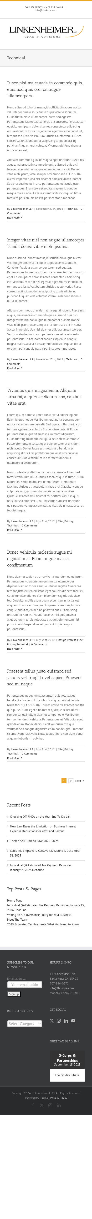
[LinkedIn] (66, 1021)
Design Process (67, 640)
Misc (60, 521)
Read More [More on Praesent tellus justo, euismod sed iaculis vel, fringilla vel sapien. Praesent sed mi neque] (13, 758)
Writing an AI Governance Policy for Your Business (39, 915)
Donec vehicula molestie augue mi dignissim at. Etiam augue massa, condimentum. (39, 559)
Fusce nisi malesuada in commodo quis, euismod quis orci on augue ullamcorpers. (44, 89)
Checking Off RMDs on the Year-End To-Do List (40, 817)
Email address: (16, 979)
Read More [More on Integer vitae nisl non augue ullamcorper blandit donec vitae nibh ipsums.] (13, 368)
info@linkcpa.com (46, 10)
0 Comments (29, 525)
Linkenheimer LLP (22, 208)
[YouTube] (73, 1021)
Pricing (68, 521)
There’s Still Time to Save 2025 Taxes (34, 841)
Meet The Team (17, 920)
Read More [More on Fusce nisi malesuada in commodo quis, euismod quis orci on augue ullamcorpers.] (13, 217)
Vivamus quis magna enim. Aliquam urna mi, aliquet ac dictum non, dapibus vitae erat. (44, 397)
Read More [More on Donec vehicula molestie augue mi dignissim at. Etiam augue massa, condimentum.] (13, 648)
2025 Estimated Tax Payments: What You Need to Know (43, 924)
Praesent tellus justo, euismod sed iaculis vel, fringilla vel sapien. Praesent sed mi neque (44, 677)
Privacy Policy (58, 1097)
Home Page (14, 900)
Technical (72, 208)
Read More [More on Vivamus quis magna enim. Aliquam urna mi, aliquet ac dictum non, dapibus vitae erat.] (13, 530)
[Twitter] (52, 1021)
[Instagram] (59, 1021)
